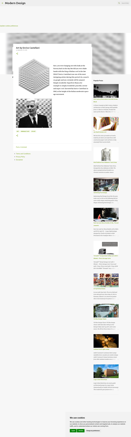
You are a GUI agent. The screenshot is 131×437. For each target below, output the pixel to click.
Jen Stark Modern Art (100, 132)
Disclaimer (19, 160)
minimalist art (25, 131)
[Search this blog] (120, 3)
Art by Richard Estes (99, 288)
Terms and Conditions (23, 153)
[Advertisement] (54, 12)
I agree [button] (73, 430)
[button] (17, 54)
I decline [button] (80, 430)
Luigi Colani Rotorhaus (100, 379)
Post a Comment (21, 147)
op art (33, 131)
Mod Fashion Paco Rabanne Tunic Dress (105, 162)
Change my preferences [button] (93, 430)
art (18, 131)
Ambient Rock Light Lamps (101, 349)
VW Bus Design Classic (100, 319)
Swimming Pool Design (100, 192)
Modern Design (15, 3)
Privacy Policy (20, 157)
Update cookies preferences (9, 26)
